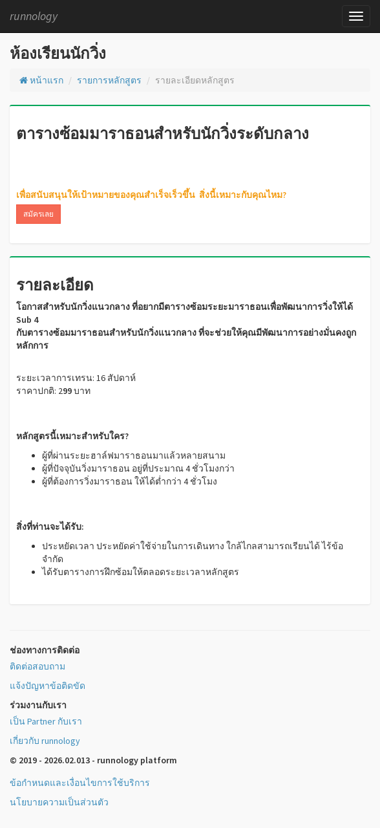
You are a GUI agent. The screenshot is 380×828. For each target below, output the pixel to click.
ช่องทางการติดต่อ (44, 650)
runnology (34, 15)
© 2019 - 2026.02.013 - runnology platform (93, 760)
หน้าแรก (41, 80)
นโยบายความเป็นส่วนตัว (59, 802)
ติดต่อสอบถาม (37, 666)
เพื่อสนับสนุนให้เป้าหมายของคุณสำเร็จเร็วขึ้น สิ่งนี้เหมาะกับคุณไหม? (151, 195)
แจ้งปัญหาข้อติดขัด (47, 686)
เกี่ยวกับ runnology (45, 740)
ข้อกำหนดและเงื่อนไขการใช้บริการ (80, 783)
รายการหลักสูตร (109, 80)
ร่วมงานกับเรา (38, 705)
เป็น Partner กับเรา (46, 721)
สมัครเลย (38, 214)
